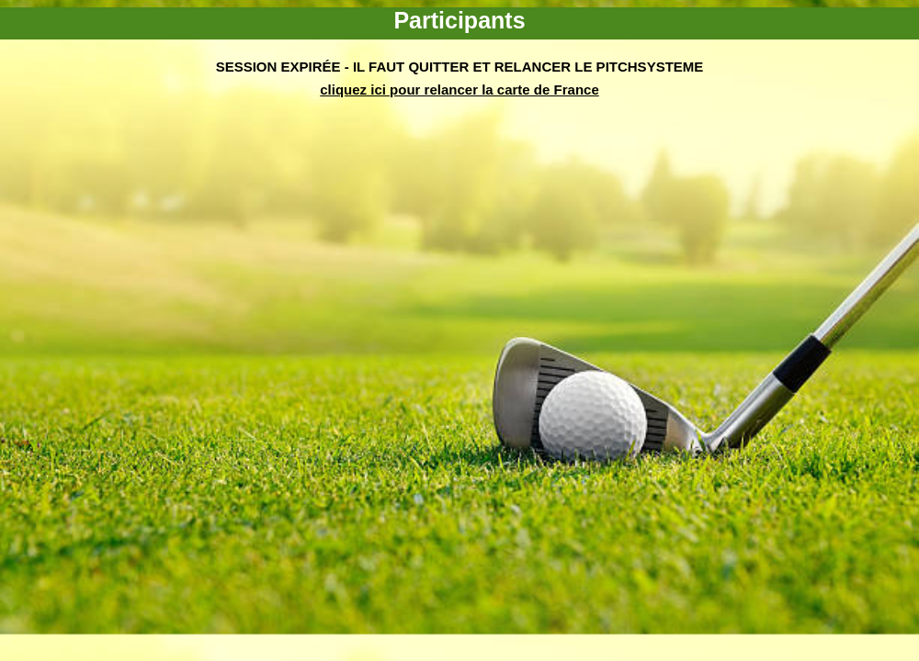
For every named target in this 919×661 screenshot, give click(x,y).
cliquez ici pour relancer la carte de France (459, 89)
